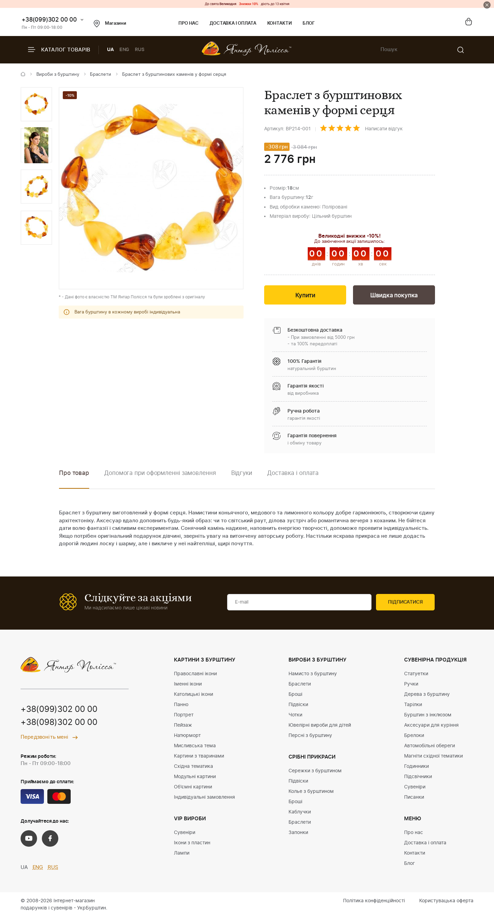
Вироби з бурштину (57, 74)
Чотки (295, 715)
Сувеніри (184, 832)
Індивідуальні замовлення (204, 797)
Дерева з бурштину (427, 694)
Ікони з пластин (192, 843)
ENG (124, 49)
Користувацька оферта (446, 900)
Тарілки (413, 704)
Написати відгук (384, 129)
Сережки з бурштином (315, 771)
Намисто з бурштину (313, 673)
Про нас (188, 23)
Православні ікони (195, 673)
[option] (36, 104)
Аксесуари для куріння (431, 725)
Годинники (416, 766)
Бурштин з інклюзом (427, 715)
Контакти (279, 23)
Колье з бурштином (311, 791)
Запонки (298, 832)
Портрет (183, 715)
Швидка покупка (394, 295)
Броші (295, 694)
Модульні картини (195, 776)
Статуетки (416, 673)
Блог (309, 23)
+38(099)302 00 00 (49, 20)
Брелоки (414, 735)
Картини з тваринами (199, 756)
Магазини (110, 23)
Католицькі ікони (193, 694)
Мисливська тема (195, 745)
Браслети (100, 74)
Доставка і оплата (233, 23)
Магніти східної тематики (433, 756)
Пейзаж (183, 725)
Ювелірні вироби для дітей (320, 725)
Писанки (414, 797)
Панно (181, 704)
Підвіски (298, 704)
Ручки (411, 684)
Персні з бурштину (310, 735)
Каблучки (300, 812)
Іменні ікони (188, 684)
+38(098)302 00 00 (59, 722)
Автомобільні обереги (429, 745)
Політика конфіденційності (374, 900)
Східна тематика (193, 766)
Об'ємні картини (193, 787)
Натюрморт (187, 735)
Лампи (181, 853)
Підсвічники (418, 776)
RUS (139, 49)
